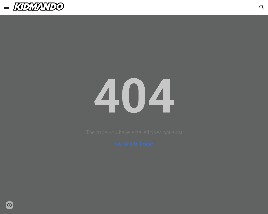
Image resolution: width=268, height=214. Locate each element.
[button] (6, 7)
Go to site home (134, 144)
